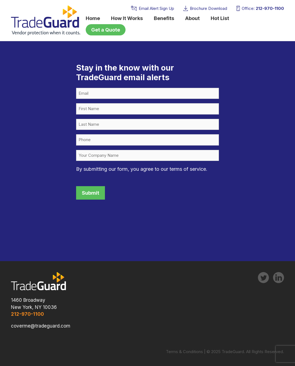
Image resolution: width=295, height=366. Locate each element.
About (192, 18)
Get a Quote (105, 30)
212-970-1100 (270, 8)
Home (93, 18)
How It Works (127, 18)
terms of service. (188, 169)
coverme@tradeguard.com (40, 326)
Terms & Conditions (184, 351)
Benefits (164, 18)
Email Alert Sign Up (156, 8)
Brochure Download (208, 8)
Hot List (220, 18)
